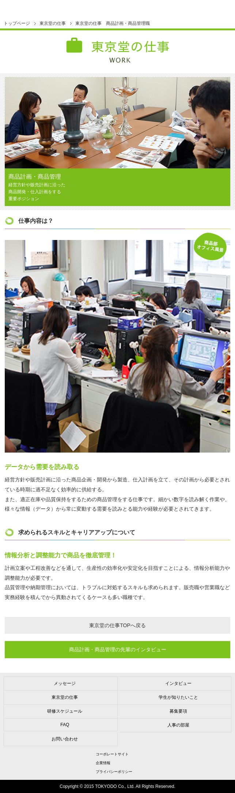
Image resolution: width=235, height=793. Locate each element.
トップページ (17, 23)
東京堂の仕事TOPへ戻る (117, 625)
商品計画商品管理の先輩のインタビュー (117, 649)
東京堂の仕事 (52, 23)
